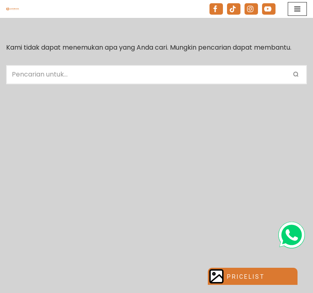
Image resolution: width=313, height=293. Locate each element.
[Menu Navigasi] (297, 9)
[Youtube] (269, 9)
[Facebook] (216, 9)
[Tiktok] (233, 9)
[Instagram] (251, 9)
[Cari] (147, 74)
